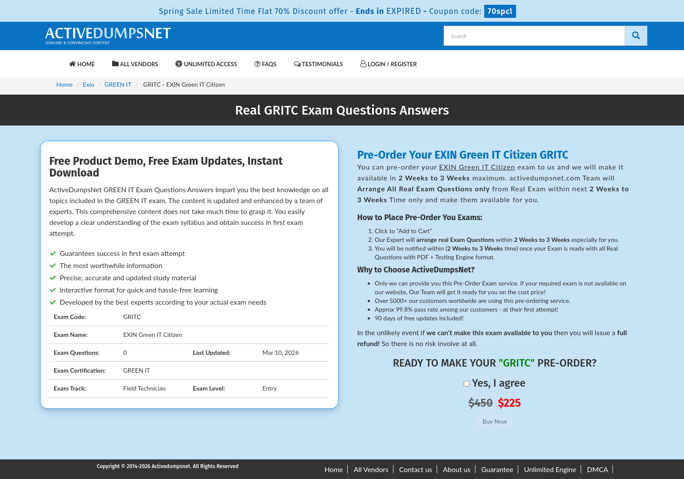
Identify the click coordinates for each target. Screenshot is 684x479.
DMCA (598, 469)
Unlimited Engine (550, 469)
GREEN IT (118, 84)
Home (82, 64)
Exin (88, 84)
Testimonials (318, 64)
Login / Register (388, 64)
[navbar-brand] (54, 59)
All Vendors (135, 64)
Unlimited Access (206, 64)
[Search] (636, 36)
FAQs (265, 64)
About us (456, 469)
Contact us (415, 469)
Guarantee (497, 469)
